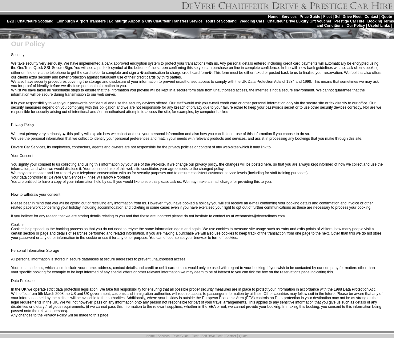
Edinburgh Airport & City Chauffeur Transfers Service (155, 21)
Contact (371, 16)
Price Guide (310, 16)
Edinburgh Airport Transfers (81, 21)
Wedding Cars (251, 21)
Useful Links (379, 25)
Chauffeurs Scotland (35, 21)
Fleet (327, 16)
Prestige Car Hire (349, 21)
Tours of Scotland (221, 21)
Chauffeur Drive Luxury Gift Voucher (299, 21)
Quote (386, 16)
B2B (10, 21)
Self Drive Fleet (348, 16)
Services (288, 16)
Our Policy (356, 25)
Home (273, 16)
